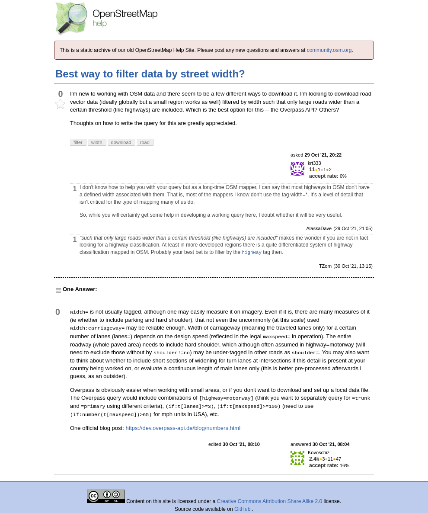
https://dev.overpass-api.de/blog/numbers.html (182, 428)
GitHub (243, 509)
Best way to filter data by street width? (150, 74)
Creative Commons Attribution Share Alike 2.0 (269, 501)
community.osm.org (329, 50)
